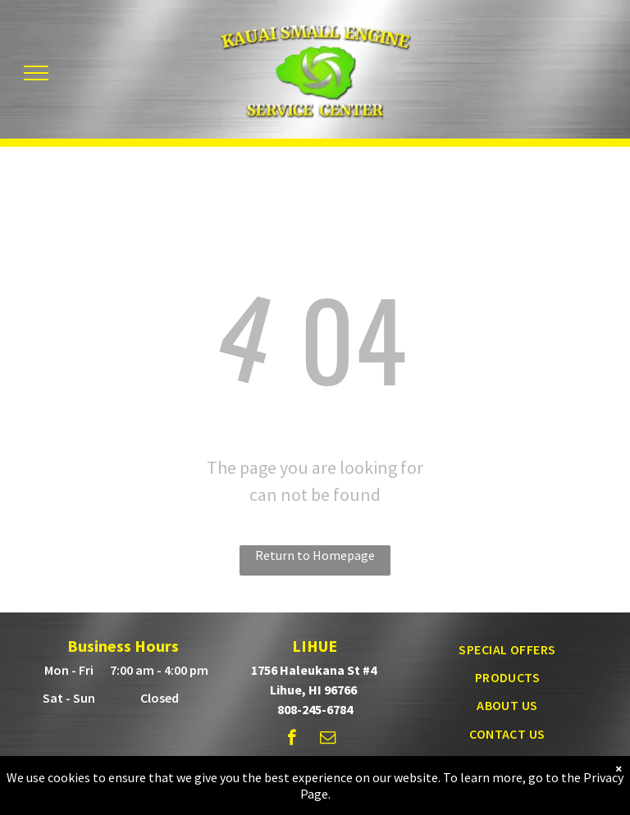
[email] (328, 740)
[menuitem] (507, 648)
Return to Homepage (315, 555)
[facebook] (292, 740)
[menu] (36, 73)
